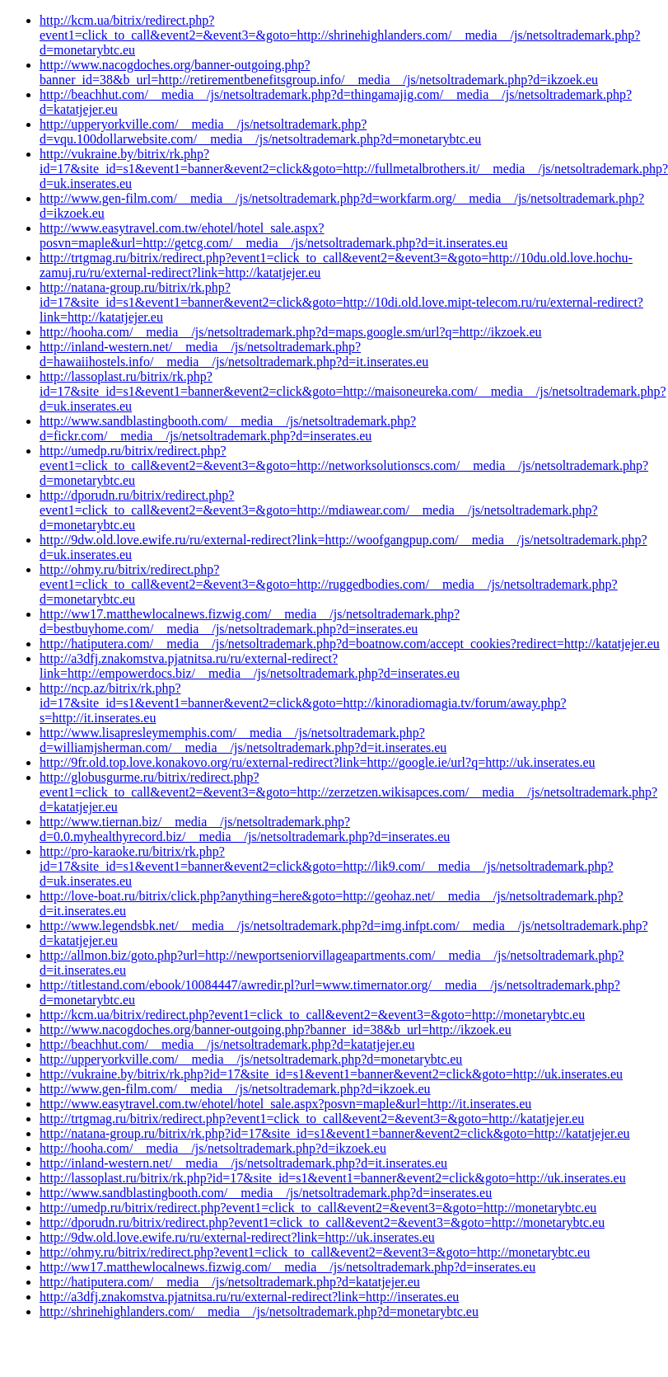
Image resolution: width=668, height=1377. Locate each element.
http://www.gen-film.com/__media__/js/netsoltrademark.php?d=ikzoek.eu (235, 1089)
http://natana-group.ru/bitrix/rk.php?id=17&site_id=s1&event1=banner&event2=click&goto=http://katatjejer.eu (335, 1133)
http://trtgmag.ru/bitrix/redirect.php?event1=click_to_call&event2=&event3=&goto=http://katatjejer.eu (312, 1118)
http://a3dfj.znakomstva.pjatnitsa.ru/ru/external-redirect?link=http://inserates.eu (249, 1297)
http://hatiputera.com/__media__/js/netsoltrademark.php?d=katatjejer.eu (230, 1282)
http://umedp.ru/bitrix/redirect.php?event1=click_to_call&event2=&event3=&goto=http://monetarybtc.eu (318, 1208)
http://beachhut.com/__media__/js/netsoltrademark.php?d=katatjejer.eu (227, 1044)
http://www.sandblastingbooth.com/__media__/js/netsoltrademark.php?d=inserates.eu (266, 1193)
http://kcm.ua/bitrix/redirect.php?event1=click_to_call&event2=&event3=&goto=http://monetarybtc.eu (312, 1015)
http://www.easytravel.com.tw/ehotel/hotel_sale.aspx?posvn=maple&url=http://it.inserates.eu (285, 1104)
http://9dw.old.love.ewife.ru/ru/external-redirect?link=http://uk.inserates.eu (237, 1237)
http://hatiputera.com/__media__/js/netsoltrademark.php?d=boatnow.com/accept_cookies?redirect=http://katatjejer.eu (350, 644)
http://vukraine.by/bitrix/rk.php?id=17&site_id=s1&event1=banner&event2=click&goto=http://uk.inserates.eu (331, 1074)
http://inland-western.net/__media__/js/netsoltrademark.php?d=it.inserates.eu (243, 1163)
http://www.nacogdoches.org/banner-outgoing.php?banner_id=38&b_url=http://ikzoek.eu (276, 1029)
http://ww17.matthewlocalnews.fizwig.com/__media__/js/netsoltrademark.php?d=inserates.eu (287, 1267)
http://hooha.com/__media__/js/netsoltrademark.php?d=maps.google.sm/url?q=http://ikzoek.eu (290, 332)
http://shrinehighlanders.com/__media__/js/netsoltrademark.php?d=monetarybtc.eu (259, 1311)
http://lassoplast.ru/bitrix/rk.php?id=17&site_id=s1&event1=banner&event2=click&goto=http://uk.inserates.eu (333, 1178)
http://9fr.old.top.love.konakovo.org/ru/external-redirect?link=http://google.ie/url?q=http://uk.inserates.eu (317, 762)
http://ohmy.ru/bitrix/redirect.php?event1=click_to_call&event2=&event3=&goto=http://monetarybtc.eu (315, 1252)
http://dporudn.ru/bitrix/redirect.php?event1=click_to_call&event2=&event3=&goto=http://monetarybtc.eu (322, 1222)
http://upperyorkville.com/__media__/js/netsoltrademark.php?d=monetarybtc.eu (251, 1059)
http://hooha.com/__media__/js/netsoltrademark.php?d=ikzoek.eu (213, 1148)
